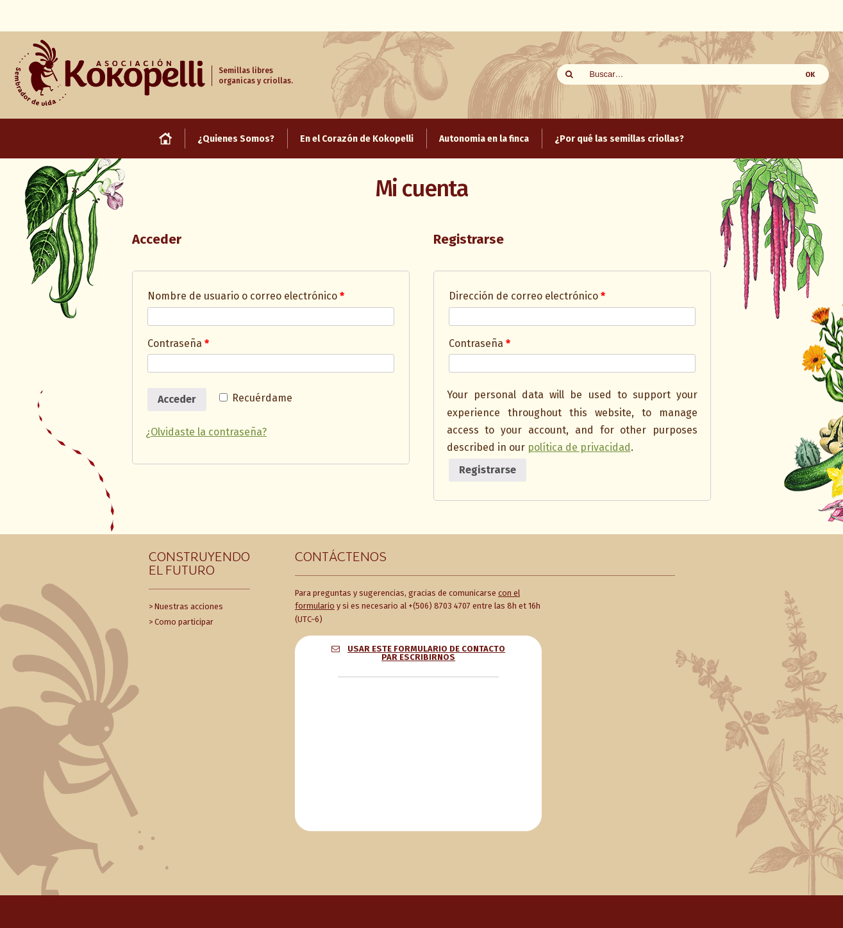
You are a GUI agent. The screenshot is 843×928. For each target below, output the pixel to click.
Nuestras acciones (188, 606)
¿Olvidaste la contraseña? (206, 432)
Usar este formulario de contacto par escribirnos (426, 653)
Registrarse (487, 470)
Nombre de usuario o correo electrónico (245, 296)
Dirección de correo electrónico (527, 296)
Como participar (183, 622)
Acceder (177, 399)
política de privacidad (579, 447)
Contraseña (178, 343)
